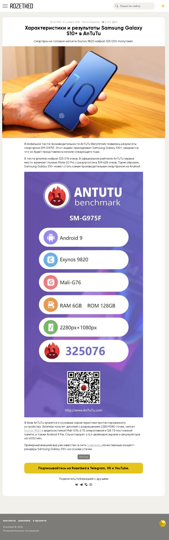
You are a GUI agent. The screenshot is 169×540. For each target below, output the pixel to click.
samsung (83, 457)
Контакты (9, 520)
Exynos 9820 (32, 430)
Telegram (97, 468)
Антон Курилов (90, 22)
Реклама (24, 520)
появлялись (94, 445)
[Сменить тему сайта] (163, 6)
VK (109, 468)
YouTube (121, 468)
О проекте (39, 520)
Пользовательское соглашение (21, 530)
